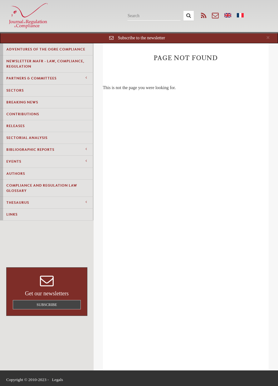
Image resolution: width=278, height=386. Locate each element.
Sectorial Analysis (26, 138)
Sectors (15, 90)
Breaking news (22, 102)
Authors (15, 173)
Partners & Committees (46, 78)
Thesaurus (46, 202)
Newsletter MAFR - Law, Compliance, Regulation (45, 64)
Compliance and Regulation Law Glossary (41, 188)
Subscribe (47, 305)
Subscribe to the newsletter (141, 38)
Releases (15, 126)
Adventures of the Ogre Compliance (45, 49)
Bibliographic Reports (46, 149)
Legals (57, 379)
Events (46, 161)
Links (11, 214)
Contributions (22, 114)
